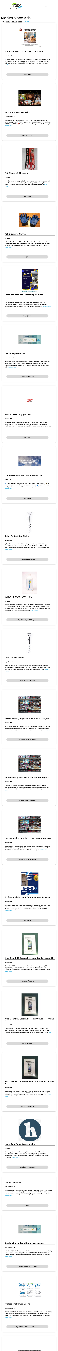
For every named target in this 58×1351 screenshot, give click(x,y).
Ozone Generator (13, 1182)
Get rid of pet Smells (15, 354)
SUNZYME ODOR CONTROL (18, 597)
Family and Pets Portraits (17, 112)
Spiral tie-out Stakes (14, 658)
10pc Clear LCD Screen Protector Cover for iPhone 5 (29, 1020)
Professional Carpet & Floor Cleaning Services (27, 897)
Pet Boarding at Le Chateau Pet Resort (24, 51)
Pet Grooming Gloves (15, 234)
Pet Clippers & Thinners (16, 173)
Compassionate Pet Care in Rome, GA (23, 475)
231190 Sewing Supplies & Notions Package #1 (27, 777)
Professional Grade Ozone (17, 1304)
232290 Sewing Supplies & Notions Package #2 (28, 718)
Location (14, 21)
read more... (8, 65)
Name (8, 21)
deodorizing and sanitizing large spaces (24, 1243)
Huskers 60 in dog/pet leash (18, 414)
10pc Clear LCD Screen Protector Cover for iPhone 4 (29, 1082)
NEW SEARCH (27, 21)
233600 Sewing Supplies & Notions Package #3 (28, 838)
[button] (46, 6)
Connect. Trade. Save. (17, 6)
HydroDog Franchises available (20, 1144)
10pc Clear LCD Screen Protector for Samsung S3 (29, 958)
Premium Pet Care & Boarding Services (24, 295)
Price (20, 21)
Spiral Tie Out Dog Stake (17, 536)
